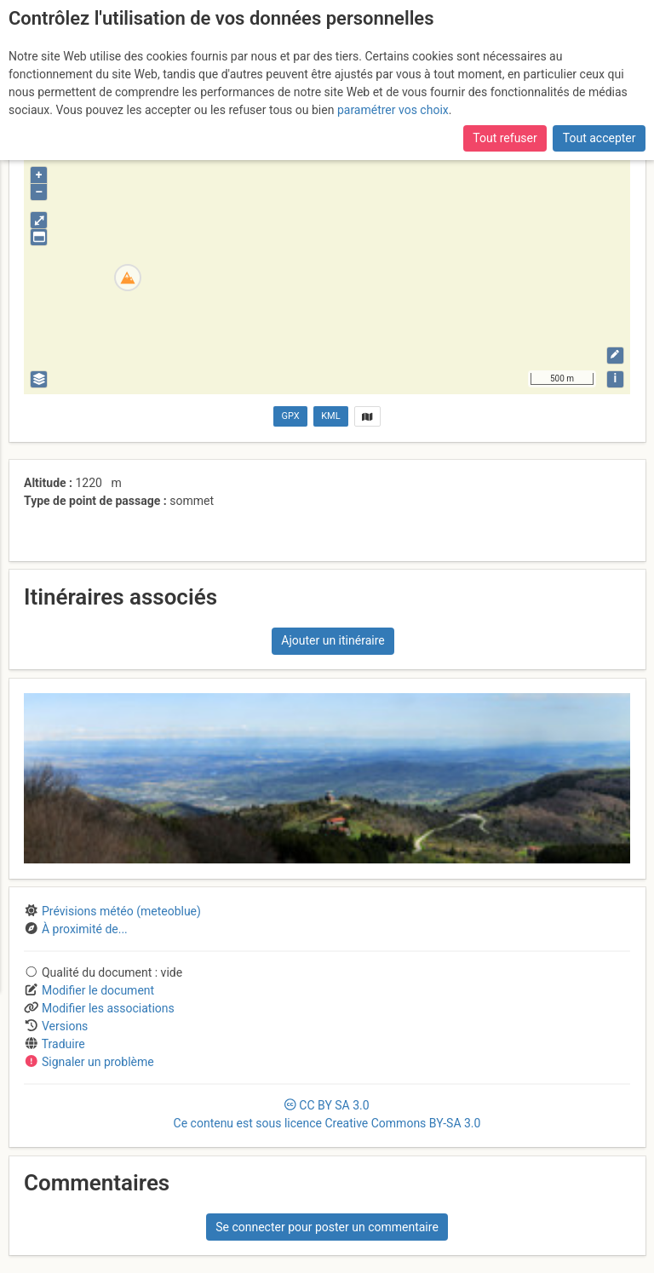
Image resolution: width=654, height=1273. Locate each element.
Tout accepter (599, 138)
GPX (291, 415)
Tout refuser (504, 138)
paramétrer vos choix (393, 110)
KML (330, 415)
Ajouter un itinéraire (332, 640)
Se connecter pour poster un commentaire (327, 1227)
